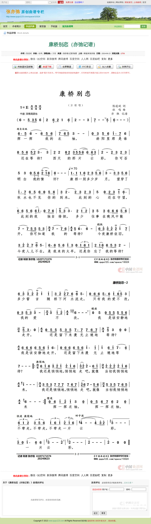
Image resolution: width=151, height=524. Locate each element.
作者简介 (16, 26)
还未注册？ (128, 483)
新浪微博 (52, 59)
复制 (103, 59)
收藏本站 (110, 2)
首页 (144, 2)
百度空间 (75, 59)
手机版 (54, 26)
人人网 (84, 59)
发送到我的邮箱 (23, 67)
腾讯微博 (63, 59)
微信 (32, 59)
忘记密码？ (79, 2)
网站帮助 (119, 2)
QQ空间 (41, 59)
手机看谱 (85, 67)
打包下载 (45, 67)
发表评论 (124, 67)
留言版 (42, 26)
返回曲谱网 (67, 26)
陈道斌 (29, 53)
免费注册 (69, 2)
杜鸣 (40, 53)
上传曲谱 (137, 2)
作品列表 (30, 26)
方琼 (54, 53)
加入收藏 (105, 67)
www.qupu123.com (56, 521)
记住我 (54, 2)
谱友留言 (128, 2)
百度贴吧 (95, 59)
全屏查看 (65, 67)
